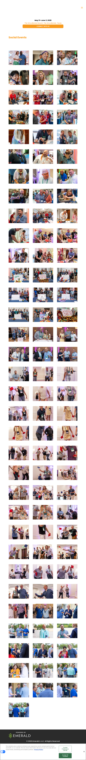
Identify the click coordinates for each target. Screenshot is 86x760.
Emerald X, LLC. (38, 741)
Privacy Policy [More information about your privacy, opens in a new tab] (38, 749)
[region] (43, 752)
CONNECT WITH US (43, 26)
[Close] (84, 752)
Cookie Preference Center (65, 749)
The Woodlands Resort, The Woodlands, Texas (43, 23)
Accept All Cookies (65, 755)
